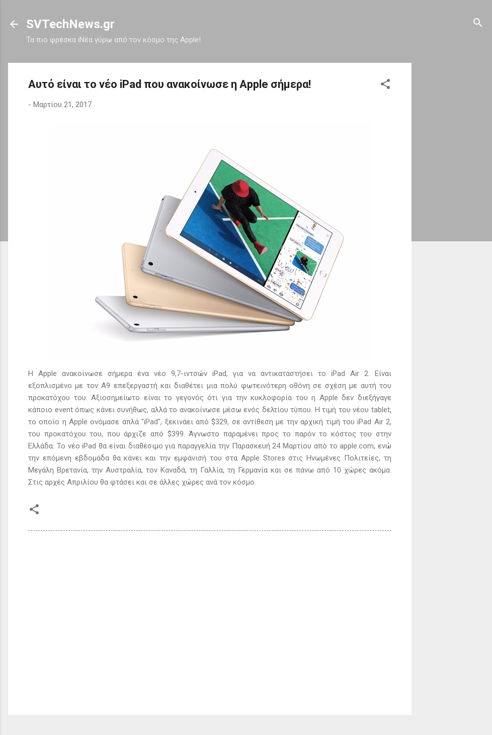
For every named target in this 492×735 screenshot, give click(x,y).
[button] (385, 84)
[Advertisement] (452, 213)
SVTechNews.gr (70, 24)
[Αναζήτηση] (478, 23)
